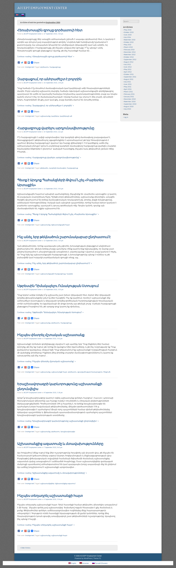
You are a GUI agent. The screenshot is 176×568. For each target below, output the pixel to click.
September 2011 (130, 77)
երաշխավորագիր (68, 432)
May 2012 (127, 69)
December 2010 (130, 99)
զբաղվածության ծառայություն (89, 372)
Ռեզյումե (106, 372)
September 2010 (130, 104)
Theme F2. (97, 558)
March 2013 (128, 47)
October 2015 (129, 32)
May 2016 (127, 30)
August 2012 (128, 62)
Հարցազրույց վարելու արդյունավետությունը (55, 128)
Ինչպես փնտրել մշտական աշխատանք (50, 335)
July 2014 (127, 37)
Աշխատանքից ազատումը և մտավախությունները (60, 444)
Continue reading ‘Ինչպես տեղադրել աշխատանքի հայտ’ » (46, 525)
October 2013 (129, 42)
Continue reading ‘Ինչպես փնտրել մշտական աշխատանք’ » (46, 361)
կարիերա (55, 116)
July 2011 (127, 82)
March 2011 (128, 92)
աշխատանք (45, 116)
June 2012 (128, 67)
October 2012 (129, 57)
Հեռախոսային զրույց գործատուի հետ (49, 30)
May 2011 (127, 87)
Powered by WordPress (83, 558)
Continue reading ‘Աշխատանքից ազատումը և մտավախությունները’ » (52, 473)
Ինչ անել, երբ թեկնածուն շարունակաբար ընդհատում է (64, 237)
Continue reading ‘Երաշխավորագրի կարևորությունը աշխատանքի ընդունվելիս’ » (58, 421)
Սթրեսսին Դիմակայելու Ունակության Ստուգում (58, 286)
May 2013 (127, 45)
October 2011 (129, 74)
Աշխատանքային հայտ (60, 225)
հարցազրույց (55, 67)
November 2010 (130, 101)
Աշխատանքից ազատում (65, 483)
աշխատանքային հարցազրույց (53, 274)
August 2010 (129, 106)
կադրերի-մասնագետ (57, 168)
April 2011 (127, 89)
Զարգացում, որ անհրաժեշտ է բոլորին (49, 79)
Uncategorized (29, 67)
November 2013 (129, 40)
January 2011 (129, 96)
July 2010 (127, 109)
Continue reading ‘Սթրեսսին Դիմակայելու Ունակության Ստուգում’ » (50, 312)
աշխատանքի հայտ (59, 372)
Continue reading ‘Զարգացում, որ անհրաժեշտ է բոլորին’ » (45, 105)
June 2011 (127, 84)
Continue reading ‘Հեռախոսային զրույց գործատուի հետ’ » (45, 56)
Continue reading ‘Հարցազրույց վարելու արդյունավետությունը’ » (49, 157)
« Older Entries (25, 548)
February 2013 (129, 50)
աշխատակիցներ (47, 483)
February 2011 (129, 94)
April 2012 (128, 72)
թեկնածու (44, 168)
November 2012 (129, 54)
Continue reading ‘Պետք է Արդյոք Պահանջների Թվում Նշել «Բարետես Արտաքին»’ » (58, 214)
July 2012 (127, 64)
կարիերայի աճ (66, 116)
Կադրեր (69, 274)
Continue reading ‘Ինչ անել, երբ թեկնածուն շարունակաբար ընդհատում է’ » (54, 263)
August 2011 (128, 79)
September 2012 (130, 59)
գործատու (44, 67)
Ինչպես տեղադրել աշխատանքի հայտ (50, 496)
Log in (126, 117)
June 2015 (128, 35)
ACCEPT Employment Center (42, 8)
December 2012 (130, 52)
